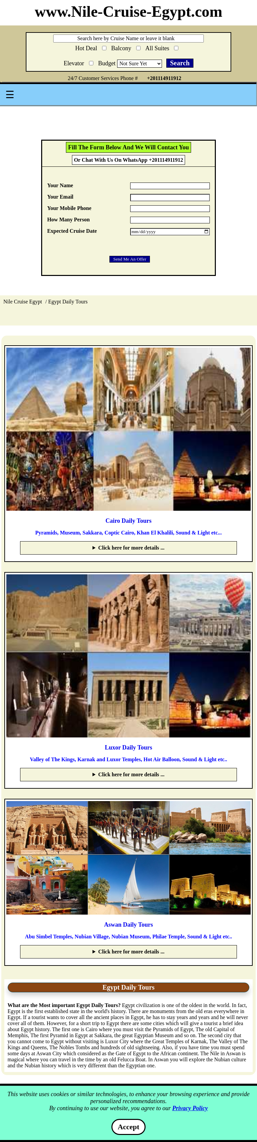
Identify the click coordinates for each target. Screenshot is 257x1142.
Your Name (60, 185)
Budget (107, 63)
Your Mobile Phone (69, 208)
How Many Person (68, 219)
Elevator (78, 62)
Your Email (60, 197)
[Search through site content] (128, 38)
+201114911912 (164, 78)
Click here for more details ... (131, 548)
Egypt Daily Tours (68, 301)
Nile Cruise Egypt (22, 301)
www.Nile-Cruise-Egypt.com (129, 11)
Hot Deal (90, 48)
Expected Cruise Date (72, 231)
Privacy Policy (190, 1108)
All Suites (161, 47)
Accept (129, 1127)
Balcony (126, 47)
